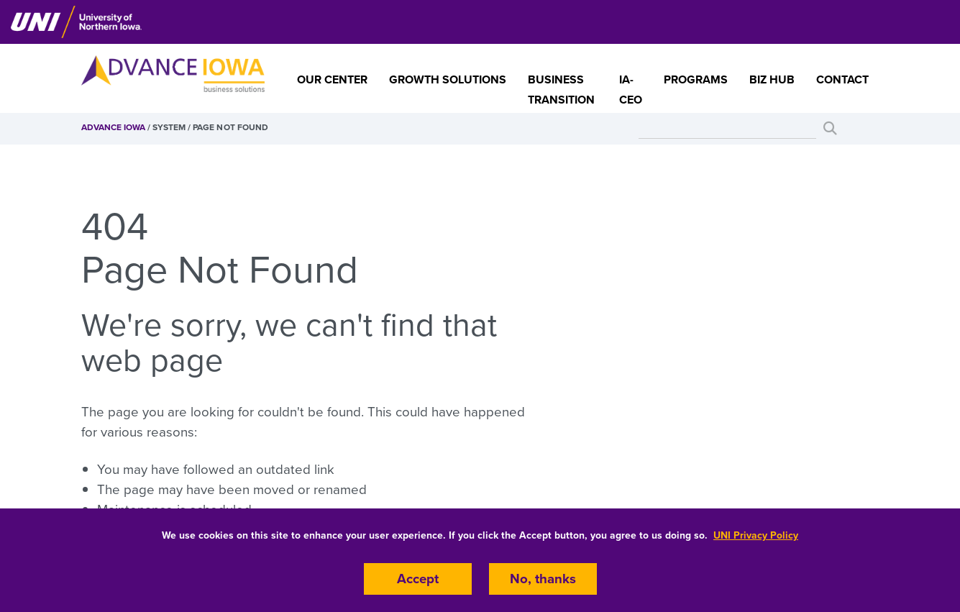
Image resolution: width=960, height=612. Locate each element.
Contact (842, 80)
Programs (696, 80)
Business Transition (561, 90)
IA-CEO (630, 90)
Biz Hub (772, 80)
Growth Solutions (447, 80)
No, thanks (543, 579)
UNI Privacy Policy (755, 535)
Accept (418, 579)
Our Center (332, 80)
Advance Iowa (113, 127)
